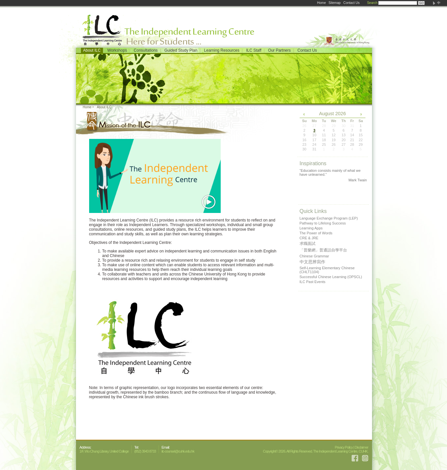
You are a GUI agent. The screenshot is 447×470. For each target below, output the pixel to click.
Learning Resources (221, 50)
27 (343, 144)
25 (324, 144)
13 (343, 135)
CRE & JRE (309, 238)
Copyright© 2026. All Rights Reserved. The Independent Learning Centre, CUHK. (315, 451)
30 (304, 149)
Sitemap (335, 3)
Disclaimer (361, 447)
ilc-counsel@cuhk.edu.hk (177, 451)
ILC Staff (253, 50)
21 (352, 140)
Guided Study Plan (180, 50)
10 (314, 135)
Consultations (146, 50)
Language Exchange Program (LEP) (329, 218)
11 (324, 135)
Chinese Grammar (314, 256)
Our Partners (279, 50)
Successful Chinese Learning (331, 277)
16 (304, 140)
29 (360, 144)
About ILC (92, 50)
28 (352, 144)
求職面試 (307, 243)
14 (352, 135)
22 (360, 140)
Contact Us (351, 3)
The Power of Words (316, 233)
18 (324, 140)
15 (360, 135)
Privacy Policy (344, 447)
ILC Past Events (313, 282)
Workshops (117, 50)
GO (421, 3)
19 (333, 140)
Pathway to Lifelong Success (323, 223)
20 (343, 140)
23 (304, 144)
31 (314, 149)
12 (333, 135)
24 (314, 144)
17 (314, 140)
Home (321, 3)
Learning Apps (311, 228)
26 (333, 144)
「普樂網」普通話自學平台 (323, 250)
